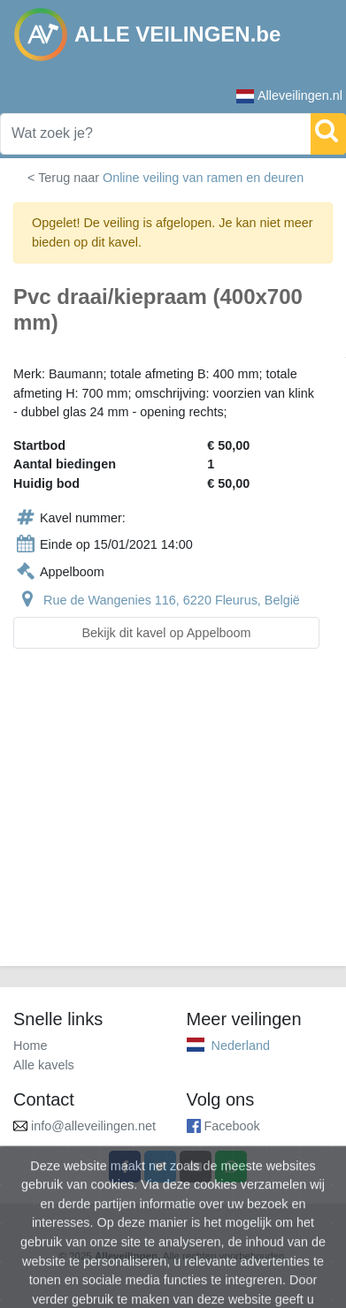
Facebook (232, 1126)
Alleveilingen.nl (289, 95)
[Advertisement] (173, 818)
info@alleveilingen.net (93, 1126)
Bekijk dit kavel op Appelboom (165, 633)
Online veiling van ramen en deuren (203, 178)
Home (30, 1045)
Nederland (240, 1045)
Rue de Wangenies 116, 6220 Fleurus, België (171, 600)
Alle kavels (43, 1065)
